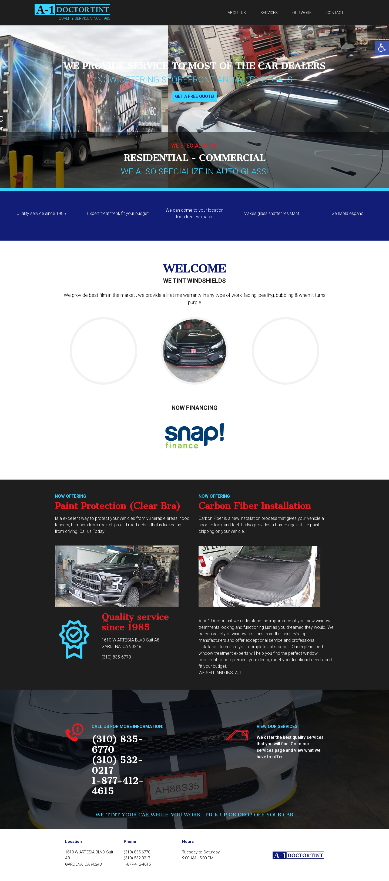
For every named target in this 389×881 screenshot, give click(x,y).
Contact (335, 13)
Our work (302, 13)
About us (237, 13)
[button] (382, 48)
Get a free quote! (194, 96)
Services (269, 13)
